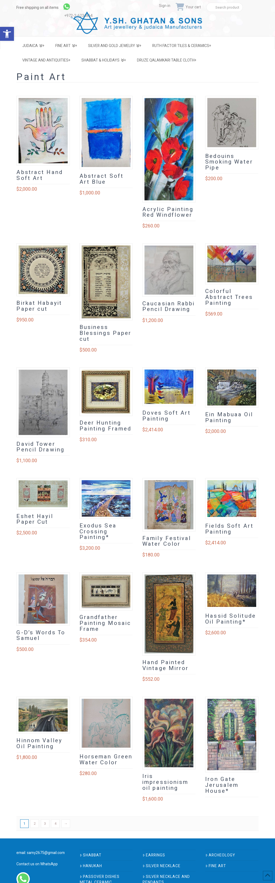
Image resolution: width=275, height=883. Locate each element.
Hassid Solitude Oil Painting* (230, 619)
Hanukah (91, 866)
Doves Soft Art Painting (166, 416)
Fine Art (215, 866)
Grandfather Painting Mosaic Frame (105, 623)
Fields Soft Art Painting (229, 529)
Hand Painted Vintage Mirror (165, 665)
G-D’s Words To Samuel (40, 635)
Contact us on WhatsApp (37, 864)
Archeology (220, 855)
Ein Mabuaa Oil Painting (229, 417)
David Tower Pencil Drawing (40, 447)
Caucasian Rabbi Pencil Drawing (168, 306)
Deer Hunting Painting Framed (105, 426)
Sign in (164, 6)
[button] (7, 34)
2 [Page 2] (35, 823)
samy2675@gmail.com (46, 853)
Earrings (154, 855)
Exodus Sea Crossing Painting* (98, 532)
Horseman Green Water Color (106, 759)
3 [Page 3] (45, 823)
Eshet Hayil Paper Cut (34, 519)
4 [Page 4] (55, 823)
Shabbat (91, 855)
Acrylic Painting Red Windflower (167, 212)
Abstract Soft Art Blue (101, 179)
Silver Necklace (161, 866)
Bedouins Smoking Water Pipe (229, 162)
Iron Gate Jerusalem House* (221, 785)
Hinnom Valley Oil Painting (39, 743)
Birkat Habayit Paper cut (39, 306)
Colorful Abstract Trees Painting (229, 297)
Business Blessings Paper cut (105, 333)
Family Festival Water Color (166, 541)
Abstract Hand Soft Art (39, 175)
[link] (80, 7)
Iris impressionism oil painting (165, 782)
